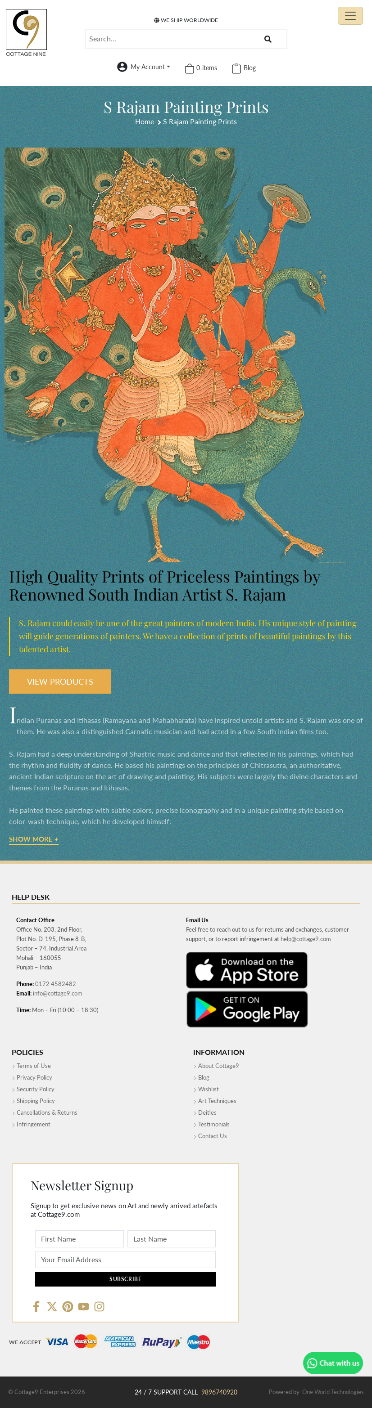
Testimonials (211, 1124)
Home (144, 121)
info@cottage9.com (57, 993)
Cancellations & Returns (44, 1112)
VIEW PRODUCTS (60, 681)
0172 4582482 (55, 983)
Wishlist (206, 1089)
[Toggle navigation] (350, 16)
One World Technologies (333, 1391)
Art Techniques (214, 1100)
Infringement (31, 1124)
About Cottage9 (216, 1065)
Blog (201, 1077)
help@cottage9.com (306, 938)
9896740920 (219, 1392)
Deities (205, 1112)
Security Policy (33, 1089)
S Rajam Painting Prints (200, 121)
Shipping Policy (33, 1100)
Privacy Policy (32, 1077)
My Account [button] (148, 67)
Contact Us (210, 1135)
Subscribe (125, 1279)
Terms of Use (31, 1065)
